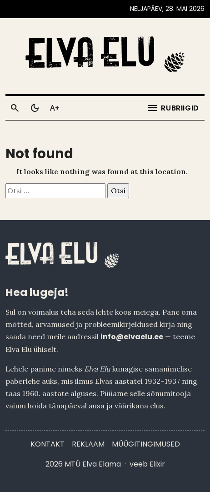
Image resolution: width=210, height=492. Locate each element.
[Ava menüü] (173, 108)
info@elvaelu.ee (131, 336)
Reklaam (88, 444)
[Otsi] (14, 108)
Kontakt (47, 444)
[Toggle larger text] (54, 108)
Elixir (157, 464)
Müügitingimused (146, 444)
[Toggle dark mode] (34, 108)
